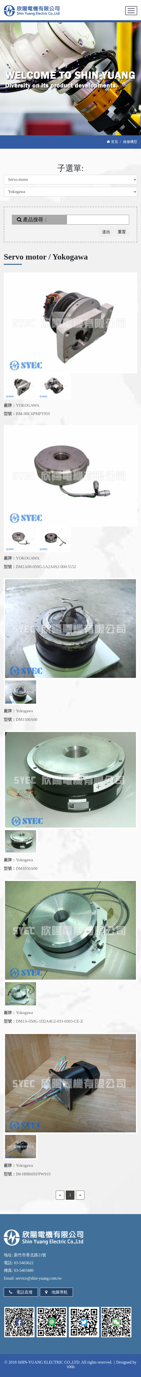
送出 (106, 232)
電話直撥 (21, 1292)
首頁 (112, 142)
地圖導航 (56, 1292)
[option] (70, 322)
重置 (122, 232)
